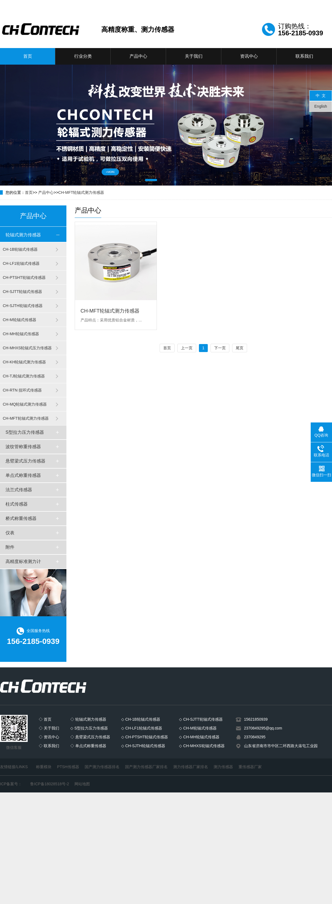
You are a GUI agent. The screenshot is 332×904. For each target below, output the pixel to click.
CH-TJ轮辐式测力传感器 (24, 376)
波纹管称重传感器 (23, 446)
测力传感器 (223, 767)
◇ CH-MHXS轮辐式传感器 (201, 746)
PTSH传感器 (68, 767)
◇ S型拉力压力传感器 (89, 728)
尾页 (239, 348)
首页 (27, 56)
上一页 (187, 348)
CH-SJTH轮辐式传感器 (23, 305)
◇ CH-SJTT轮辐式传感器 (200, 719)
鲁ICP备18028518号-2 (49, 784)
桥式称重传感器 (21, 518)
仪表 (10, 532)
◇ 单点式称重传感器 (88, 746)
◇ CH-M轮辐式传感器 (197, 728)
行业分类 (83, 56)
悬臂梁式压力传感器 (25, 461)
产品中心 (138, 56)
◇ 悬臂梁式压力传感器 (90, 737)
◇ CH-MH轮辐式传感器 (199, 737)
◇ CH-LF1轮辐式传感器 (141, 728)
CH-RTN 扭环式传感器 (22, 390)
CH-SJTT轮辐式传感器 (22, 291)
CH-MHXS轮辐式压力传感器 (27, 348)
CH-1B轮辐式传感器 (20, 249)
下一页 (220, 348)
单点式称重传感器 (23, 475)
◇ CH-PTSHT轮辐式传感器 (144, 737)
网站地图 (82, 784)
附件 (10, 547)
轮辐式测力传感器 (23, 234)
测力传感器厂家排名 (190, 767)
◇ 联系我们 (49, 746)
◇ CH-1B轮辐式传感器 (140, 719)
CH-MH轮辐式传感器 (21, 334)
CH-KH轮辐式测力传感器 (24, 362)
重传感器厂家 (250, 767)
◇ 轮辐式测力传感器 (88, 719)
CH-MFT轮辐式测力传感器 (81, 192)
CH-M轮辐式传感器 (19, 320)
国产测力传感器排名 (102, 767)
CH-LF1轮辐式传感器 (21, 263)
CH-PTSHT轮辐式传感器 (24, 277)
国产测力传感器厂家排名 (146, 767)
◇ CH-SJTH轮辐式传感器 (143, 746)
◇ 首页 (45, 719)
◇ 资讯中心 (49, 737)
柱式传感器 (17, 504)
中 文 (321, 95)
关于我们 (194, 56)
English (320, 106)
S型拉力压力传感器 (25, 432)
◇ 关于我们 (49, 728)
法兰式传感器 (19, 489)
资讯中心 (249, 56)
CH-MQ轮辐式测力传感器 (25, 404)
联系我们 (304, 56)
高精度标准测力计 (23, 561)
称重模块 (43, 767)
